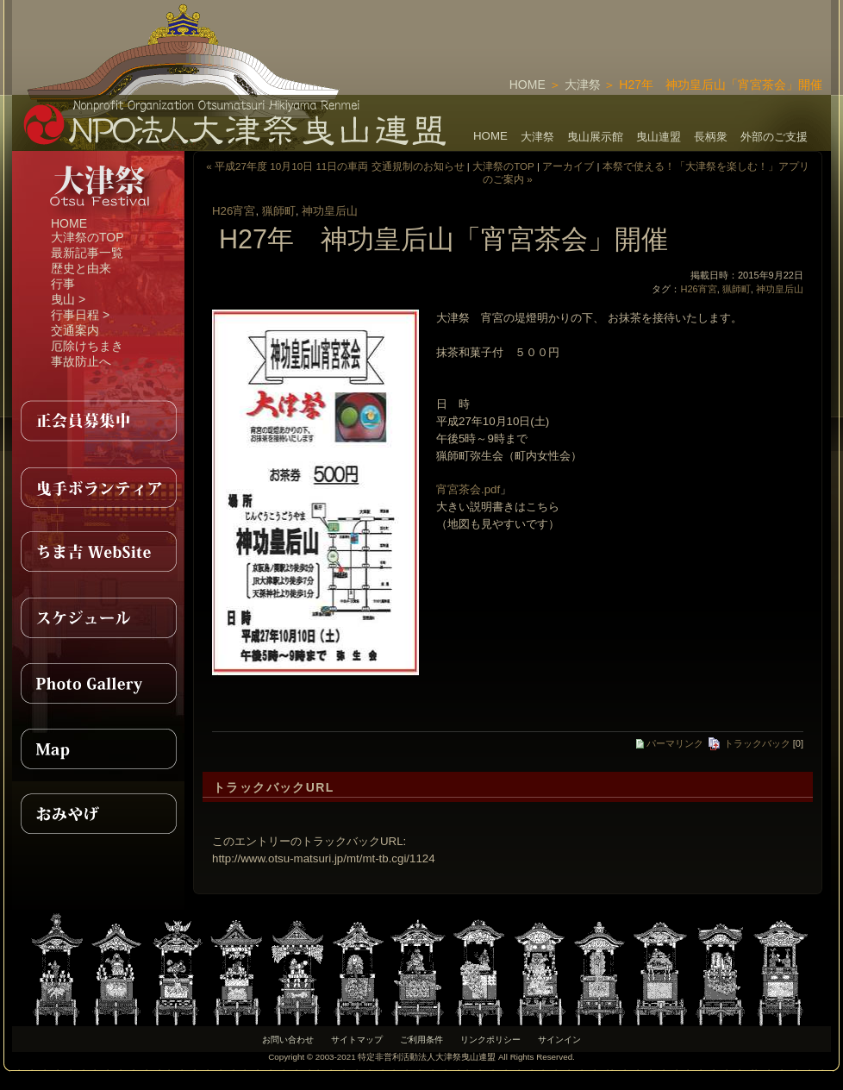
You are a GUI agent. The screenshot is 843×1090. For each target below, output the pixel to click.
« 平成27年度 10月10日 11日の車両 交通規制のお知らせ (335, 166)
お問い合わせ (288, 1039)
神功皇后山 (330, 210)
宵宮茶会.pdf (468, 489)
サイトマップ (357, 1039)
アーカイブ (568, 166)
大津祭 (583, 84)
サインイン (559, 1039)
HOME (527, 84)
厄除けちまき (87, 346)
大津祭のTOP (87, 237)
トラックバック (748, 743)
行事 (63, 284)
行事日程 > (80, 315)
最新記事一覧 (87, 253)
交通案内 (75, 330)
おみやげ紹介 (98, 814)
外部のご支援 (774, 136)
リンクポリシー (490, 1039)
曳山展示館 (595, 136)
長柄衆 (710, 136)
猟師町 (279, 210)
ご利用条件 (421, 1039)
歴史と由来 (81, 268)
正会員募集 (98, 421)
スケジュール (98, 617)
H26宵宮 (233, 210)
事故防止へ (81, 361)
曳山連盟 (658, 136)
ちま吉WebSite (98, 552)
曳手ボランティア (98, 486)
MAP (98, 748)
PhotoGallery (98, 683)
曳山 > (68, 299)
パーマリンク (669, 743)
